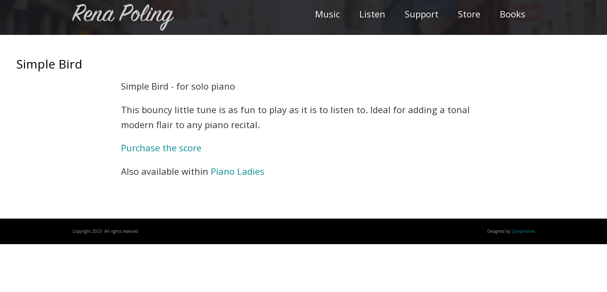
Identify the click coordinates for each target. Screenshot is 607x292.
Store (469, 14)
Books (512, 14)
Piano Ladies (237, 171)
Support (422, 14)
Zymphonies (523, 231)
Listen (372, 14)
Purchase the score (161, 148)
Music (327, 14)
